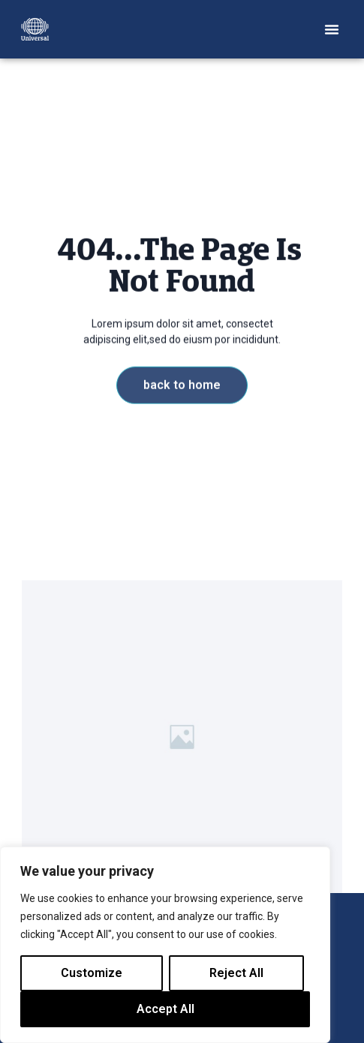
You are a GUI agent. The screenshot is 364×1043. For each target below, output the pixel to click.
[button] (331, 29)
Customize (91, 973)
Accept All (165, 1009)
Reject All (236, 973)
